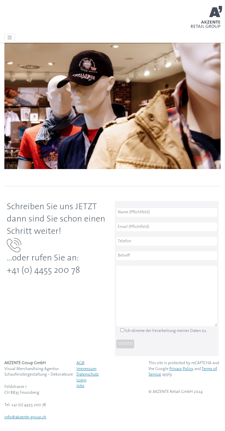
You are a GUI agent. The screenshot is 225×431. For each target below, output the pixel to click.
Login (81, 380)
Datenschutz (87, 374)
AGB (80, 363)
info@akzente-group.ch (25, 417)
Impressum (86, 369)
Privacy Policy (181, 369)
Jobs (80, 386)
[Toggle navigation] (9, 37)
